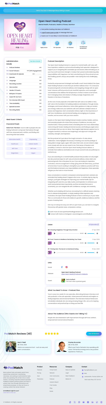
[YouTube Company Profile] (83, 402)
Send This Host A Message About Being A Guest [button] (53, 11)
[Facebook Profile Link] (61, 267)
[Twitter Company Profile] (74, 402)
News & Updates (70, 370)
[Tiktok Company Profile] (97, 402)
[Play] (54, 233)
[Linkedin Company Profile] (92, 402)
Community (54, 376)
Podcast (52, 379)
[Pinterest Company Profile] (79, 402)
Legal (67, 373)
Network (52, 373)
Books (51, 391)
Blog (51, 388)
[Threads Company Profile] (101, 402)
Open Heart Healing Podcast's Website (74, 274)
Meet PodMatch (70, 376)
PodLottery (40, 379)
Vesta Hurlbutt (70, 279)
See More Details (35, 61)
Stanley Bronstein (74, 342)
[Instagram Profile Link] (66, 267)
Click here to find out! (9, 392)
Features (39, 370)
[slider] (67, 233)
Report (54, 382)
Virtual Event (53, 370)
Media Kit (68, 379)
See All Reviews (94, 334)
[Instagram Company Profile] (88, 402)
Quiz (38, 376)
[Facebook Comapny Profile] (70, 402)
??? (40, 67)
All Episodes (94, 224)
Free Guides (53, 385)
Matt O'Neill (22, 342)
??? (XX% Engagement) (34, 71)
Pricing (39, 373)
